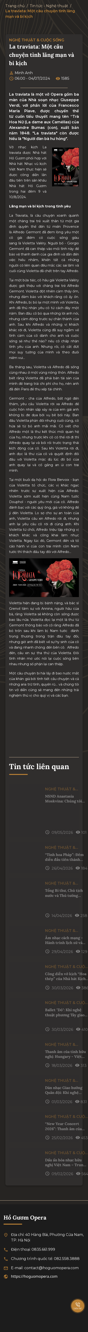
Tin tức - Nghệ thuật (49, 6)
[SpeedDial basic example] (77, 1301)
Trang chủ (15, 6)
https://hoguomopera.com (34, 1276)
